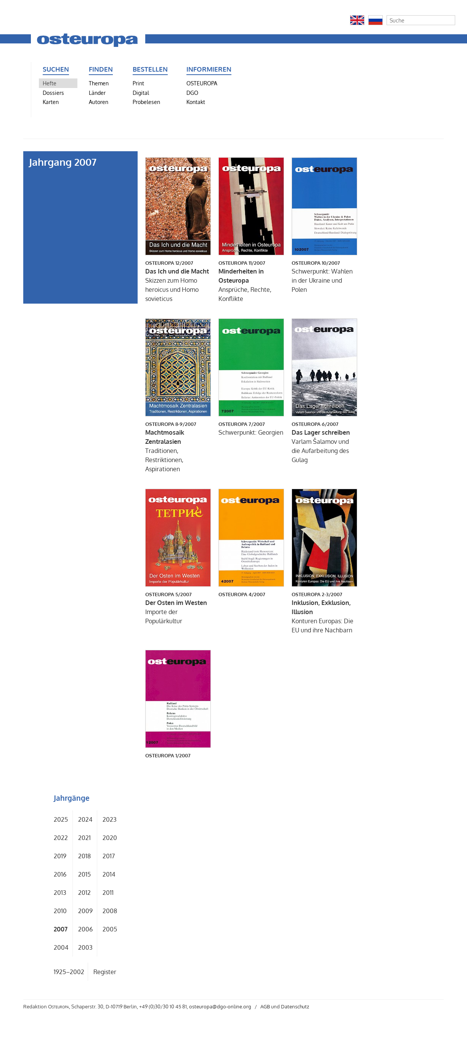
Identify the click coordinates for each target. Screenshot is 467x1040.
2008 (110, 911)
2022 (61, 838)
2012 (84, 892)
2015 (84, 874)
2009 (85, 911)
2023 (110, 819)
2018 (84, 856)
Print (138, 83)
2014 (109, 874)
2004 (61, 947)
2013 (60, 892)
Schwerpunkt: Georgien (251, 428)
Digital (141, 92)
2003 (85, 947)
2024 (85, 819)
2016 (60, 874)
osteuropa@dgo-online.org (220, 1006)
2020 (110, 838)
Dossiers (53, 92)
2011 (108, 892)
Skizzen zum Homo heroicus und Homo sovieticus (178, 280)
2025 (61, 819)
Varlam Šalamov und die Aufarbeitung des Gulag (324, 442)
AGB (265, 1006)
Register (104, 972)
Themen (99, 83)
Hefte (49, 83)
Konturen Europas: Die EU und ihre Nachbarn (324, 612)
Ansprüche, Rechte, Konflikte (251, 280)
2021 (84, 838)
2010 (60, 911)
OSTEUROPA (201, 83)
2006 (85, 929)
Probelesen (146, 101)
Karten (51, 101)
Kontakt (195, 101)
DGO (192, 92)
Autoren (98, 101)
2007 (60, 929)
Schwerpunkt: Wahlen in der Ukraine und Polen (324, 276)
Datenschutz (295, 1006)
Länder (97, 92)
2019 (60, 856)
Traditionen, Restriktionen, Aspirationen (178, 446)
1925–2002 (69, 972)
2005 (110, 929)
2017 (109, 856)
